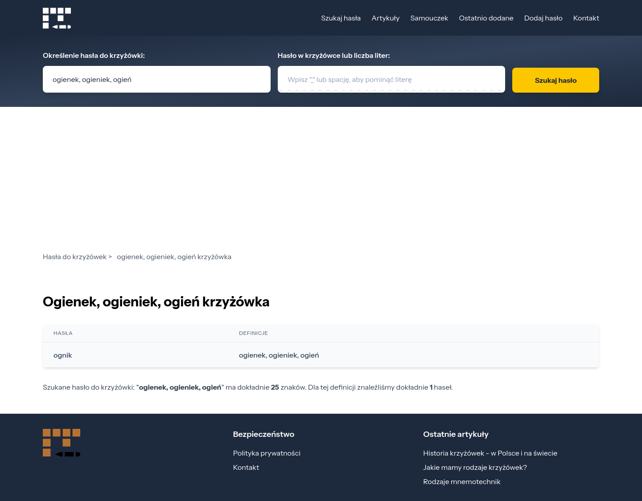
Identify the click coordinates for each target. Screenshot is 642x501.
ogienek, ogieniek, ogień (279, 354)
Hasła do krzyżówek (75, 256)
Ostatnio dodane (486, 17)
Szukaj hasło (556, 80)
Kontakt (586, 17)
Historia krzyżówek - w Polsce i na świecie (490, 452)
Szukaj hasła (341, 17)
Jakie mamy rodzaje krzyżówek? (475, 467)
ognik (63, 354)
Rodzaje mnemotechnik (462, 481)
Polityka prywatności (266, 452)
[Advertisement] (321, 184)
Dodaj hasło (543, 17)
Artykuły (385, 17)
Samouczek (429, 17)
